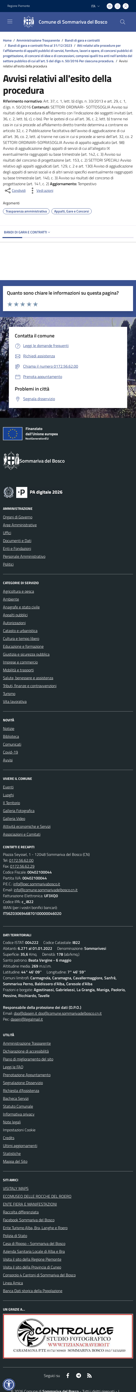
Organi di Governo (17, 517)
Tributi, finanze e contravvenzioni (29, 686)
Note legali (12, 1122)
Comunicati (12, 744)
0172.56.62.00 (21, 860)
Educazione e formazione (23, 646)
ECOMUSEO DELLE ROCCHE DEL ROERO (37, 1196)
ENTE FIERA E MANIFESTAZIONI (30, 1204)
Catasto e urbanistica (20, 631)
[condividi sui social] (15, 191)
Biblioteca (11, 736)
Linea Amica (13, 1283)
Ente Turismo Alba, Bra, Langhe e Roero (35, 1228)
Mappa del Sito (15, 1161)
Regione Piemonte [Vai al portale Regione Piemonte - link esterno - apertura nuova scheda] (18, 6)
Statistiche (12, 1153)
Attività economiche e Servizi (27, 826)
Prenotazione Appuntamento (27, 1075)
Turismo (9, 693)
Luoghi (8, 795)
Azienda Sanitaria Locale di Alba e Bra (34, 1251)
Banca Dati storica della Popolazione (32, 1291)
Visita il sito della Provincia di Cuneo (32, 1267)
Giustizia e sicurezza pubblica (26, 654)
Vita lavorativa (15, 701)
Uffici (7, 533)
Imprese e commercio (20, 662)
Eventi (8, 787)
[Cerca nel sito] (123, 22)
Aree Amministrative (20, 525)
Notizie (8, 728)
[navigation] (10, 21)
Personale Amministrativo (24, 556)
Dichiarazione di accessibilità (26, 1051)
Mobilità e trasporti (18, 670)
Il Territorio (11, 803)
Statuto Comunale (18, 1106)
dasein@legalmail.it (27, 1019)
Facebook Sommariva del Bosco (28, 1220)
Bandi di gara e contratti (82, 40)
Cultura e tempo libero (21, 638)
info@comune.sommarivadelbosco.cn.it (46, 890)
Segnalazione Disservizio (23, 1083)
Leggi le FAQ (13, 1067)
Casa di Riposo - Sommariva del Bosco (34, 1243)
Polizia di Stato (15, 1236)
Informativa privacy (18, 1114)
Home (7, 40)
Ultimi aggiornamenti (20, 1146)
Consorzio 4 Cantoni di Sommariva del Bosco (39, 1275)
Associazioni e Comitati (21, 834)
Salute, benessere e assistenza (28, 678)
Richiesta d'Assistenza (21, 1090)
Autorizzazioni (14, 623)
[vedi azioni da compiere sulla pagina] (41, 191)
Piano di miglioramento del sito (28, 1059)
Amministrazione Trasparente (38, 40)
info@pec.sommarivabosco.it (36, 884)
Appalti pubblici (15, 615)
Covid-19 (10, 752)
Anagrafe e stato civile (21, 607)
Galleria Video (14, 818)
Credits (8, 1138)
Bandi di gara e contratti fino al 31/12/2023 (40, 45)
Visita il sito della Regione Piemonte (32, 1259)
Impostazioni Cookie (19, 1130)
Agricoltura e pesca (18, 591)
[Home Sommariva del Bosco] (62, 22)
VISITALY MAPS (16, 1188)
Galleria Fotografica (18, 811)
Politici (8, 564)
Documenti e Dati (17, 541)
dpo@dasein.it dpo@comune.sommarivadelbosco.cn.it (58, 1013)
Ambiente (11, 599)
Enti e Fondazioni (17, 548)
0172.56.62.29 (22, 866)
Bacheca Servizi (16, 1098)
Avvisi (8, 760)
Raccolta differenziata (21, 1212)
